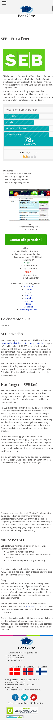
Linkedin (29, 295)
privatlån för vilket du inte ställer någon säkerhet (22, 343)
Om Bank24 (12, 687)
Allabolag (28, 306)
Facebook (28, 286)
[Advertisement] (23, 28)
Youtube (29, 298)
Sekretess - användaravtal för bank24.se (25, 703)
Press (28, 303)
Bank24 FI (41, 670)
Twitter (28, 289)
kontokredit (31, 606)
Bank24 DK (15, 670)
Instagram (28, 300)
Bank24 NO (28, 670)
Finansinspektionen (29, 309)
